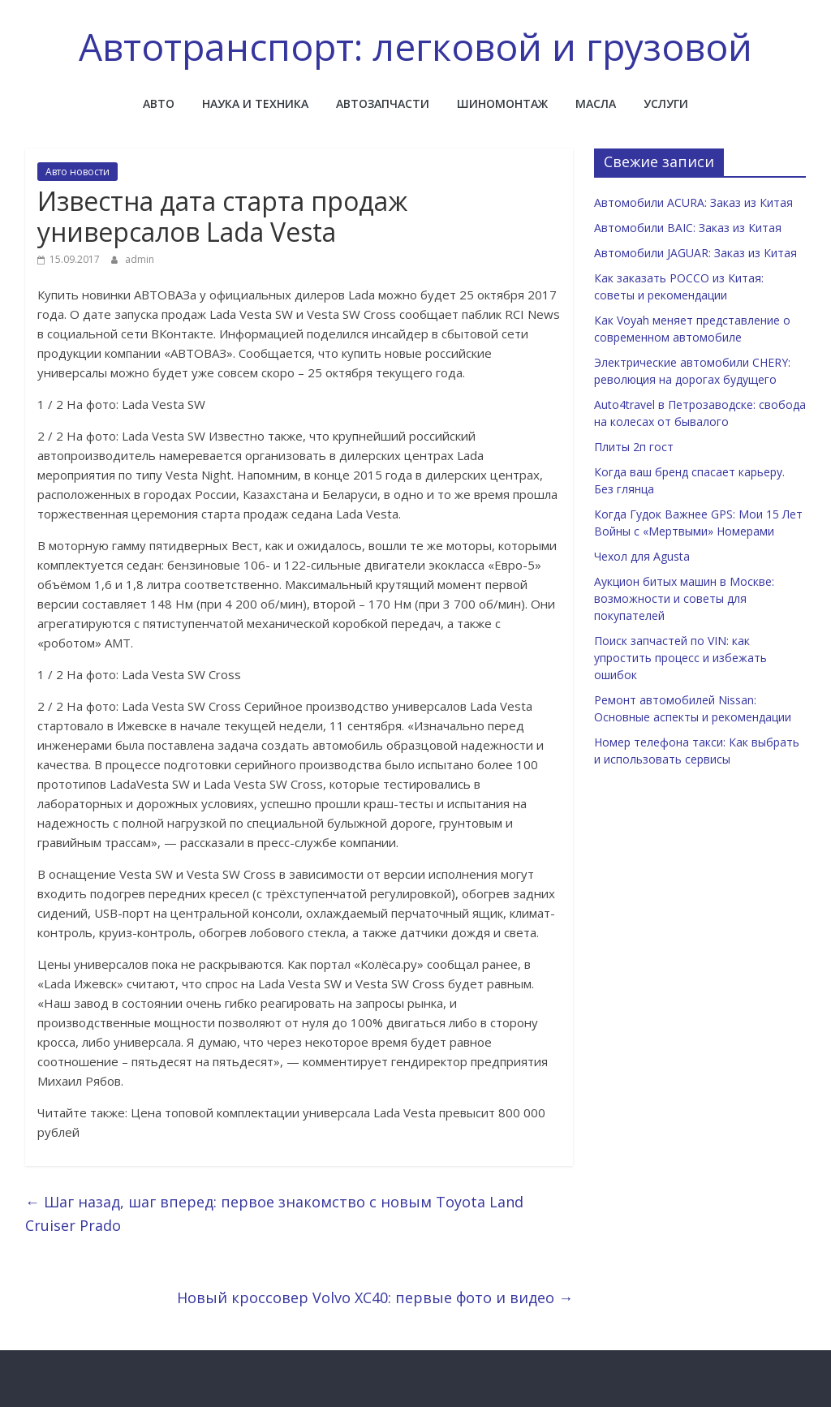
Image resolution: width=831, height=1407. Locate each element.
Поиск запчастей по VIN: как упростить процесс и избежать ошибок (680, 657)
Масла (595, 103)
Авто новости (77, 172)
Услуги (666, 103)
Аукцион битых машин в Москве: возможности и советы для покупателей (684, 598)
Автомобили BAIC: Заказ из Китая (687, 227)
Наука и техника (255, 103)
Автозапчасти (382, 103)
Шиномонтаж (502, 103)
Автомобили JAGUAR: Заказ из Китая (695, 252)
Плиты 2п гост (634, 446)
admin (139, 259)
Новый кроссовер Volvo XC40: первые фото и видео (375, 1297)
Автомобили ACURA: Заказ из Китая (693, 202)
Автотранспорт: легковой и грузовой (415, 46)
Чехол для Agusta (642, 556)
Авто (158, 103)
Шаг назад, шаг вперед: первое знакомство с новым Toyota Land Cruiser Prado (274, 1213)
